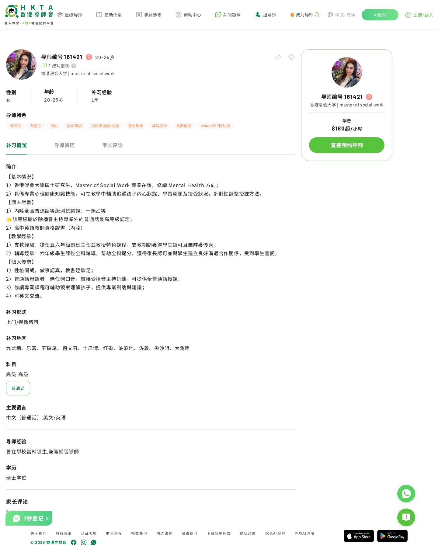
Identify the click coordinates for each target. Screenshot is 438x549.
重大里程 (114, 533)
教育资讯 (64, 533)
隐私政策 (248, 533)
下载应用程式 (219, 533)
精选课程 (164, 533)
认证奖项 (89, 533)
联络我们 (190, 533)
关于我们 (38, 533)
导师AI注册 (304, 533)
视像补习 (139, 533)
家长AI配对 (275, 533)
